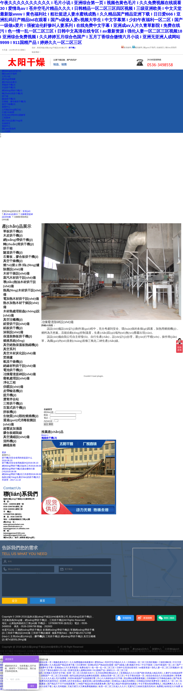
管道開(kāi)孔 (20, 651)
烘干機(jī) (72, 48)
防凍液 (33, 654)
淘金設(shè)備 (49, 651)
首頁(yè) (26, 211)
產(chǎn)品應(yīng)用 (12, 120)
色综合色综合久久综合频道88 (160, 676)
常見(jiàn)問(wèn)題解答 (13, 115)
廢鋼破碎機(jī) (43, 654)
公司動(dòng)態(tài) (11, 109)
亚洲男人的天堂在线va (71, 681)
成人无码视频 (60, 687)
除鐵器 (155, 651)
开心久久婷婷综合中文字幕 (110, 679)
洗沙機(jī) (84, 651)
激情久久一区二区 (170, 681)
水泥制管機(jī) (123, 651)
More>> (45, 435)
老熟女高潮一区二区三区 (112, 676)
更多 (4, 452)
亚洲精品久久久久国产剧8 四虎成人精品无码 (141, 673)
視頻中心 (6, 126)
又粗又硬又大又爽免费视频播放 (83, 687)
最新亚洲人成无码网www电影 (97, 681)
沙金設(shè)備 (95, 651)
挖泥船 (26, 654)
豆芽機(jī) (31, 651)
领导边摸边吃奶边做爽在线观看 (85, 676)
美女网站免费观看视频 (134, 679)
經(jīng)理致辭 (9, 79)
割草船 (60, 651)
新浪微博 (126, 47)
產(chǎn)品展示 (9, 82)
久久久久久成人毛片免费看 (54, 679)
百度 (2, 651)
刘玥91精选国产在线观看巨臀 (82, 679)
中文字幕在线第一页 (135, 676)
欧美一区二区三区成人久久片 (113, 687)
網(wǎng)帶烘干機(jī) (12, 90)
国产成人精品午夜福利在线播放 (122, 684)
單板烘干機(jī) (8, 85)
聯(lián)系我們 (170, 47)
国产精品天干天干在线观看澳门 (62, 684)
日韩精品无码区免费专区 (148, 681)
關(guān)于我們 (149, 47)
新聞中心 (6, 107)
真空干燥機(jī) (8, 104)
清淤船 (39, 651)
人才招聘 (6, 131)
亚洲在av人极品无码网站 (124, 681)
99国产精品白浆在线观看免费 (92, 684)
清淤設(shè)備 (165, 651)
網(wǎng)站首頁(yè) (11, 71)
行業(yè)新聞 (8, 112)
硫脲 (174, 651)
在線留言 (160, 47)
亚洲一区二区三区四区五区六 (81, 673)
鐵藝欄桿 (134, 651)
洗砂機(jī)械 (8, 654)
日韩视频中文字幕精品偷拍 (159, 679)
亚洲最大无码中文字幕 (55, 673)
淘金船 (76, 651)
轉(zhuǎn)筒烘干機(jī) (12, 93)
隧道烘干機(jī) (8, 99)
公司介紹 (6, 76)
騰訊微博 (137, 47)
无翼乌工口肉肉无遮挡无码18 (142, 687)
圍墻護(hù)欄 (145, 651)
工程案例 (6, 117)
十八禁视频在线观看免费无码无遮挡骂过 (39, 681)
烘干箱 (5, 96)
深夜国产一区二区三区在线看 (55, 676)
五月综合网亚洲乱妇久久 (107, 673)
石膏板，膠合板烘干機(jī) (14, 101)
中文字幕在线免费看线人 (150, 684)
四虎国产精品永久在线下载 (39, 687)
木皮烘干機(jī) (8, 87)
